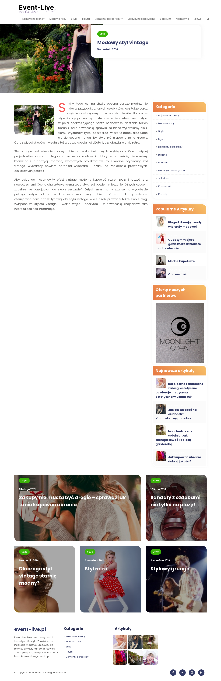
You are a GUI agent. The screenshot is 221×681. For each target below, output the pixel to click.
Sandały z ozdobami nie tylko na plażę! (176, 501)
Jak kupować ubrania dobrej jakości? (184, 459)
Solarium (165, 19)
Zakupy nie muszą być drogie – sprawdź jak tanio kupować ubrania (73, 501)
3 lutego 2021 (27, 489)
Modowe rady (57, 19)
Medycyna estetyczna (141, 19)
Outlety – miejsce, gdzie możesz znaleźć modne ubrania (178, 244)
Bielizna (162, 154)
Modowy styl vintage (123, 42)
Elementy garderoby (109, 19)
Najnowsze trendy (33, 19)
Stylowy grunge (170, 569)
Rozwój (197, 19)
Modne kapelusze (181, 261)
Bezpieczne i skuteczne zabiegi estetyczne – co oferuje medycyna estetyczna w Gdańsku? (179, 390)
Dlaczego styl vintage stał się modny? (38, 576)
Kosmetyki (182, 19)
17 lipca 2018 (158, 489)
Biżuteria (163, 162)
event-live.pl (30, 629)
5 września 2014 (107, 49)
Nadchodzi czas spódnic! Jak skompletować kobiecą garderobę (174, 437)
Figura (86, 19)
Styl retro (96, 569)
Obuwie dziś (177, 274)
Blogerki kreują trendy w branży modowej (185, 224)
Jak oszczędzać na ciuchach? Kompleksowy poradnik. (176, 414)
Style (74, 19)
